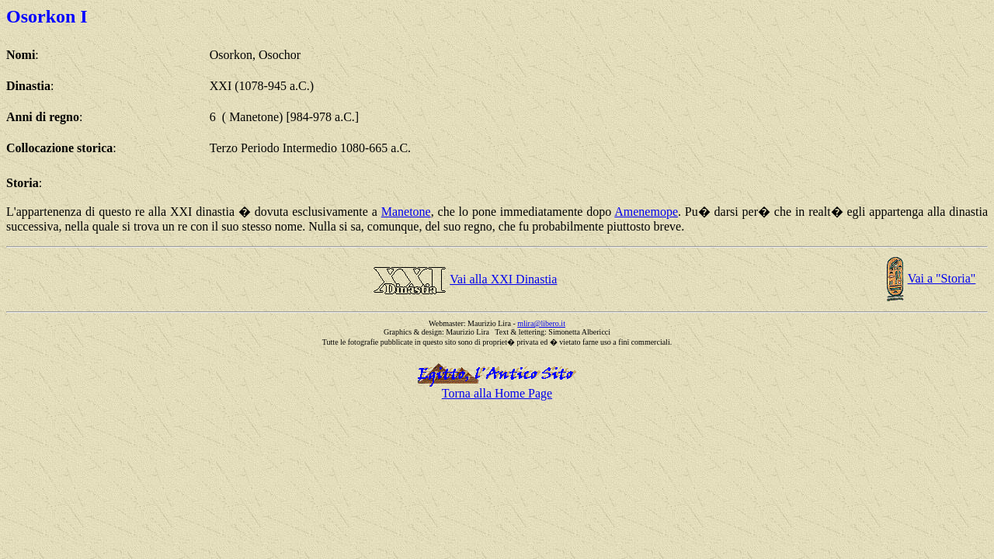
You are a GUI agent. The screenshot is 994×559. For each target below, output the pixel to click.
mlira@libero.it (541, 323)
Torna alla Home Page (497, 393)
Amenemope (646, 211)
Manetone (406, 211)
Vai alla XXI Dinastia (503, 279)
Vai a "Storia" (942, 278)
